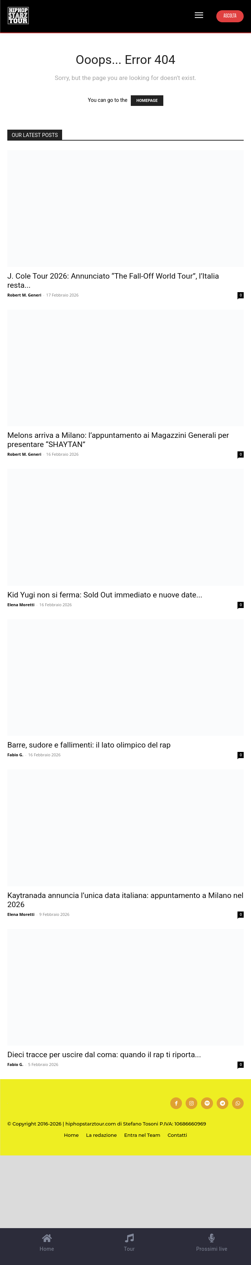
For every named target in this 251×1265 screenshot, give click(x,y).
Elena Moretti (20, 604)
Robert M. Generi (24, 295)
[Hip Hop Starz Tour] (18, 15)
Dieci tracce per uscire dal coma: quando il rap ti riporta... (104, 1054)
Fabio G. (15, 754)
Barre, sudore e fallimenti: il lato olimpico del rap (89, 745)
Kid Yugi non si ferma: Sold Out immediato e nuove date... (104, 595)
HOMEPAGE (146, 100)
